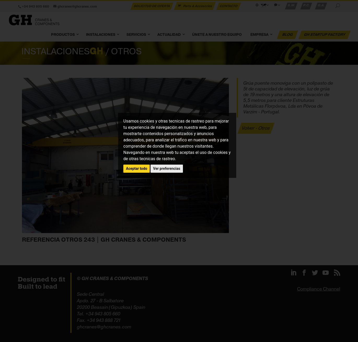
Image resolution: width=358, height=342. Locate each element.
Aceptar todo (136, 168)
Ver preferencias (166, 168)
